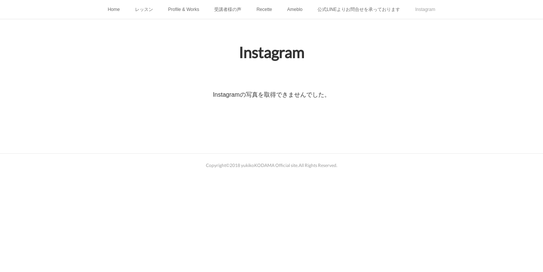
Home (114, 9)
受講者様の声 (227, 9)
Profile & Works (183, 9)
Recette (264, 9)
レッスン (144, 9)
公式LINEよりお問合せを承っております (359, 9)
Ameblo (295, 9)
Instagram (425, 9)
